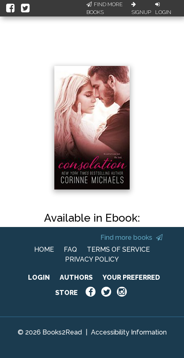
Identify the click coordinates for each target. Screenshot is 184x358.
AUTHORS (76, 277)
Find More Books (104, 8)
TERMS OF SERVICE (118, 249)
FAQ (70, 249)
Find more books (131, 237)
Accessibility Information (129, 332)
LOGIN (39, 277)
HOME (44, 249)
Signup (141, 9)
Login (163, 9)
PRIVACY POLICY (92, 259)
